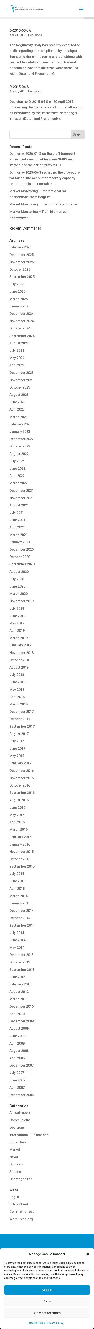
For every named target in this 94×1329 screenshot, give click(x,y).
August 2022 (19, 454)
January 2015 (19, 903)
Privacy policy (55, 1322)
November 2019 (21, 601)
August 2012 (19, 992)
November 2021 (21, 498)
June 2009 (17, 1036)
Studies (15, 1172)
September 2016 (22, 793)
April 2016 (17, 822)
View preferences (47, 1313)
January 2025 (19, 306)
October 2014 (19, 918)
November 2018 (21, 653)
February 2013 (20, 984)
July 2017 (16, 741)
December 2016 (21, 771)
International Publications (29, 1135)
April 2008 (17, 1058)
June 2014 (17, 940)
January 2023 (19, 432)
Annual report (19, 1113)
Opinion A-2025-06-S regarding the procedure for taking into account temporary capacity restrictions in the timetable (44, 178)
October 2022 (19, 446)
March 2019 (18, 638)
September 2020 (22, 564)
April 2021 (17, 527)
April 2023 (17, 409)
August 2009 (19, 1029)
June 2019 (17, 616)
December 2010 (21, 1007)
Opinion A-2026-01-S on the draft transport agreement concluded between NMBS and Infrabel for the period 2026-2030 (42, 159)
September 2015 (22, 866)
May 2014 (16, 947)
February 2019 (20, 645)
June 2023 (17, 402)
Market (14, 1150)
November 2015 (21, 852)
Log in (14, 1197)
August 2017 (19, 734)
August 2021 (19, 505)
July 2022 (16, 461)
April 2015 (17, 889)
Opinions (16, 1164)
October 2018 (19, 660)
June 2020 (17, 586)
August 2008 (19, 1051)
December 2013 (21, 955)
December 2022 (21, 439)
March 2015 (18, 896)
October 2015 (19, 859)
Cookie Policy (37, 1322)
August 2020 (19, 572)
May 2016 (16, 815)
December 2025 (21, 255)
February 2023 (20, 424)
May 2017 (16, 756)
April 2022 (17, 476)
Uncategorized (20, 1179)
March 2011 (18, 999)
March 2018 (18, 704)
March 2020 (18, 594)
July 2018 (16, 675)
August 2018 (19, 667)
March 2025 (18, 299)
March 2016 (18, 830)
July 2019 (16, 609)
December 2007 (21, 1065)
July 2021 (16, 513)
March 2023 (18, 417)
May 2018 (16, 690)
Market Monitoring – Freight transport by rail (43, 204)
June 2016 (17, 808)
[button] (88, 1254)
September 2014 (22, 925)
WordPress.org (21, 1219)
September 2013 (22, 970)
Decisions (35, 35)
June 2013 (17, 977)
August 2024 (19, 343)
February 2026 (20, 247)
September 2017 (22, 726)
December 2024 (21, 314)
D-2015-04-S (19, 87)
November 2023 (21, 380)
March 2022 (18, 483)
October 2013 (19, 962)
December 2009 (21, 1021)
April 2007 (17, 1088)
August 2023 (19, 395)
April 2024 (17, 365)
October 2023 (19, 387)
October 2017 (19, 719)
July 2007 (16, 1073)
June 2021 (17, 520)
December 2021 (21, 491)
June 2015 (17, 881)
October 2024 (19, 328)
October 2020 (19, 557)
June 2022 (17, 468)
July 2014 (16, 933)
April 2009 (17, 1043)
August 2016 (19, 800)
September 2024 (22, 336)
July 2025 (16, 284)
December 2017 (21, 712)
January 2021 (19, 542)
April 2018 (17, 697)
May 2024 (16, 358)
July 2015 (16, 874)
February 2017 (20, 763)
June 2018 (17, 682)
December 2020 (21, 549)
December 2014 (21, 911)
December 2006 (21, 1095)
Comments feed (21, 1212)
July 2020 (16, 579)
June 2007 (17, 1080)
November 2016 (21, 778)
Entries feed (18, 1204)
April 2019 (17, 631)
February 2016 (20, 837)
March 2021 (18, 535)
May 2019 (16, 623)
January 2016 (19, 844)
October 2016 (19, 785)
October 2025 (19, 269)
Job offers (17, 1142)
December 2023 (21, 373)
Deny (47, 1301)
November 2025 (21, 262)
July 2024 (16, 351)
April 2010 (17, 1014)
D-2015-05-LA (20, 30)
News (13, 1157)
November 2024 (21, 321)
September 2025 (22, 277)
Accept (47, 1290)
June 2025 (17, 291)
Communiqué (19, 1120)
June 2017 (17, 748)
